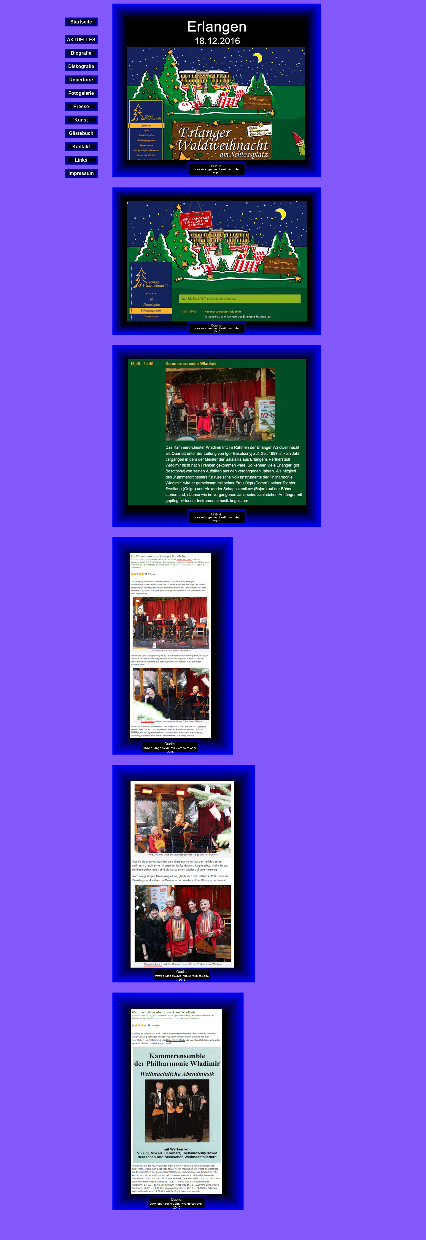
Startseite (81, 21)
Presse (81, 106)
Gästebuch (81, 133)
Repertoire (81, 79)
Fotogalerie (81, 93)
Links (81, 160)
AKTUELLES (81, 39)
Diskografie (81, 66)
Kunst (81, 119)
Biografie (81, 53)
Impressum (81, 173)
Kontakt (81, 146)
